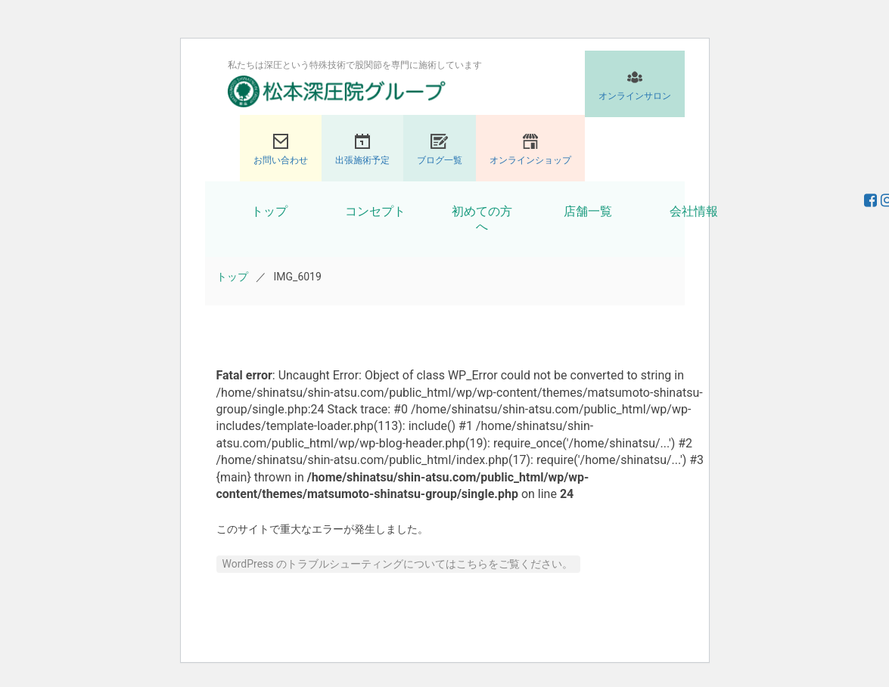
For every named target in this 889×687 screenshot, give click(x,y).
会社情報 (694, 211)
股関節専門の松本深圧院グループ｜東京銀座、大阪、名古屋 (337, 91)
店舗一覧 (588, 211)
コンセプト (375, 211)
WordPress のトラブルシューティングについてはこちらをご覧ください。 (397, 564)
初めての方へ (482, 219)
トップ (269, 211)
